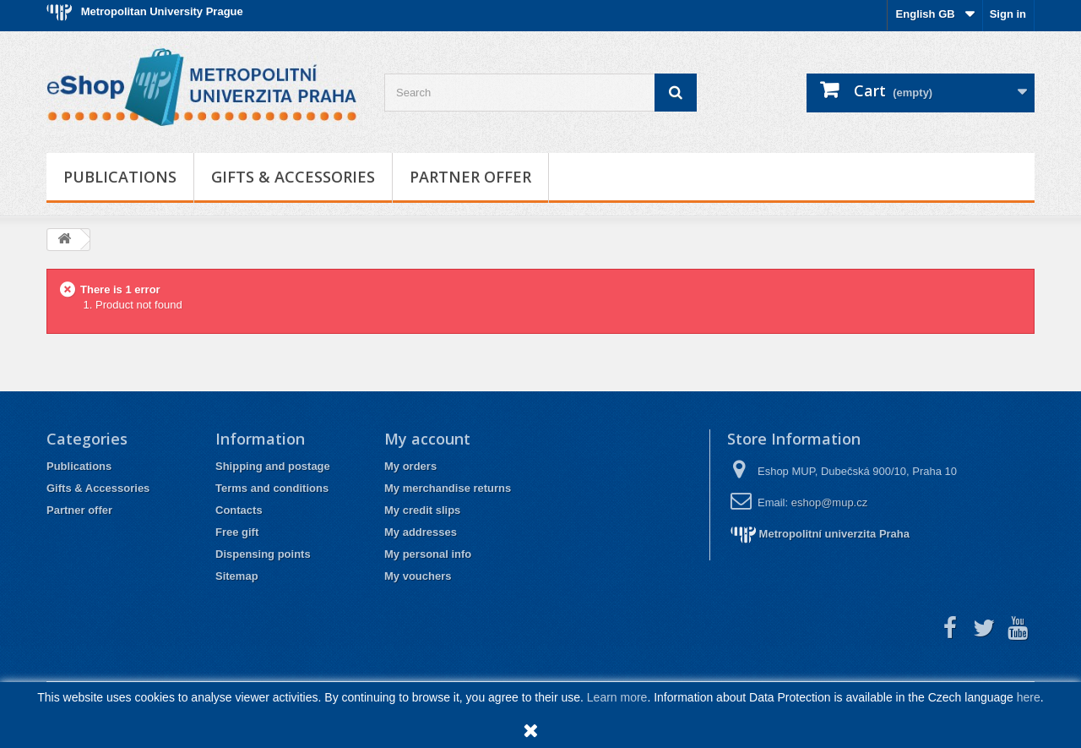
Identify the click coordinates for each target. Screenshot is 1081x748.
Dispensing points (263, 554)
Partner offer (470, 177)
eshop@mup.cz (829, 502)
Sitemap (236, 576)
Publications (120, 177)
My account (427, 439)
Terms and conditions (272, 488)
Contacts (239, 510)
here (1028, 697)
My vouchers (417, 576)
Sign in (1008, 14)
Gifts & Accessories (293, 177)
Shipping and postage (272, 466)
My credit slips (422, 510)
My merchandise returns (447, 488)
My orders (410, 466)
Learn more (617, 697)
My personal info (427, 554)
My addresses (420, 532)
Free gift (236, 532)
